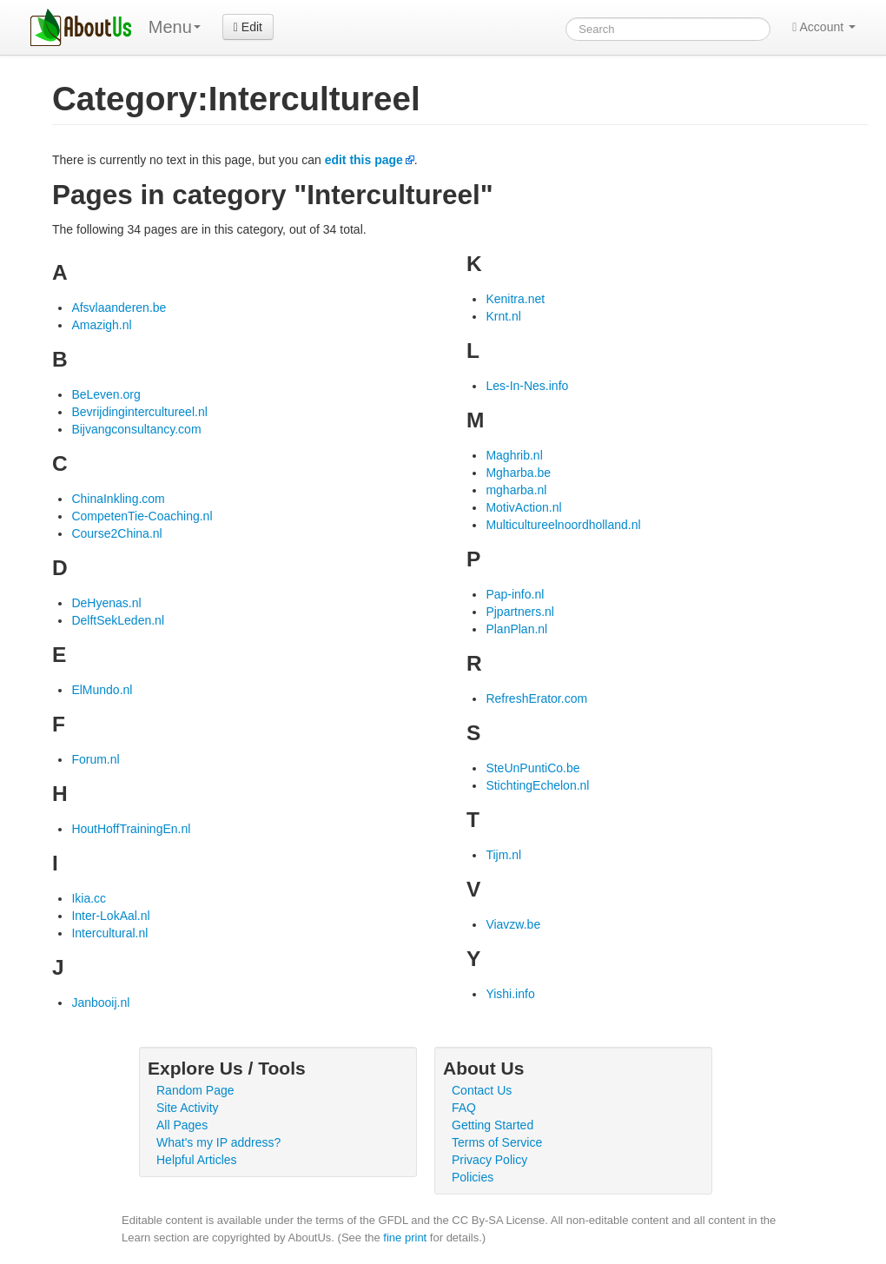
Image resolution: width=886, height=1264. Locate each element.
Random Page (195, 1090)
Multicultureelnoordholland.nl (563, 525)
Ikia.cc (88, 898)
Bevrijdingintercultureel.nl (139, 412)
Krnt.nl (503, 316)
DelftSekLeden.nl (117, 620)
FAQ (464, 1108)
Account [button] (824, 27)
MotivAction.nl (523, 507)
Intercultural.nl (109, 933)
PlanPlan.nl (516, 629)
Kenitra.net (515, 299)
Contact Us (482, 1090)
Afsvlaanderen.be (118, 307)
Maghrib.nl (514, 455)
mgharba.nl (516, 490)
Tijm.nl (503, 855)
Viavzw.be (513, 924)
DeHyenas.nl (106, 603)
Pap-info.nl (515, 594)
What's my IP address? (218, 1142)
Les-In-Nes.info (527, 386)
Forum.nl (95, 759)
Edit (248, 27)
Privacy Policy (489, 1160)
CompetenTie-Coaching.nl (141, 516)
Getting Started (492, 1125)
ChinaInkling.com (117, 499)
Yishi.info (510, 994)
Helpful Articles (196, 1160)
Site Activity (187, 1108)
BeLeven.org (105, 394)
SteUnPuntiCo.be (532, 768)
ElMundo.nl (101, 690)
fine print (404, 1237)
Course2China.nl (116, 533)
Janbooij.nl (100, 1002)
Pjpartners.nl (520, 612)
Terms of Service (497, 1142)
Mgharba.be (518, 473)
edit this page (364, 160)
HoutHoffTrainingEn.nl (130, 829)
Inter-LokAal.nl (110, 916)
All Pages (182, 1125)
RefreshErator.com (536, 698)
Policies (472, 1177)
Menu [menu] (175, 26)
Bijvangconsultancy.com (136, 429)
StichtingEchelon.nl (537, 785)
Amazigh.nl (101, 325)
